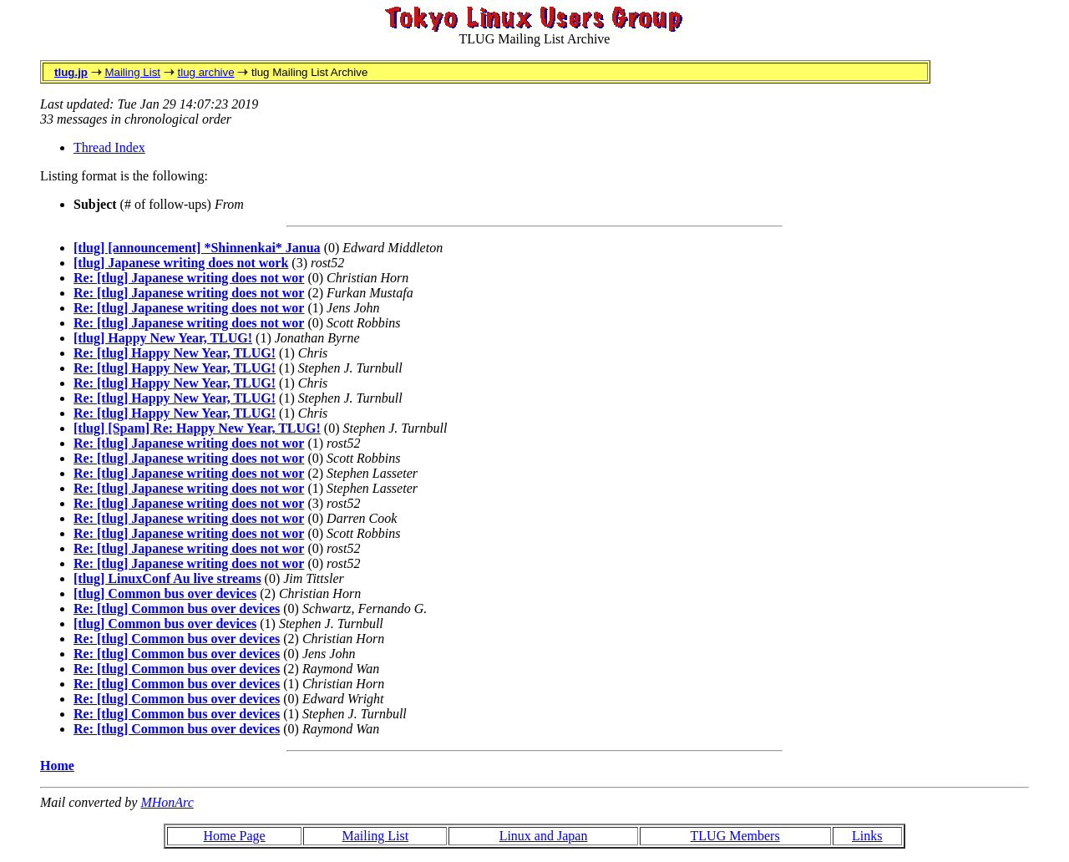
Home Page (234, 836)
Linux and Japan (543, 836)
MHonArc (166, 802)
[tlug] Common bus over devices (164, 593)
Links (867, 836)
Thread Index (109, 147)
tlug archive (205, 72)
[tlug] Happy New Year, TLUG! (162, 338)
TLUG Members (735, 836)
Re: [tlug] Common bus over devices (176, 608)
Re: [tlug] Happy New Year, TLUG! (174, 353)
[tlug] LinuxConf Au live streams (167, 578)
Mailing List (132, 72)
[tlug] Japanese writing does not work (180, 263)
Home (57, 765)
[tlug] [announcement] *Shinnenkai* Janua (197, 248)
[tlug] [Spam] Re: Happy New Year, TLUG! (197, 428)
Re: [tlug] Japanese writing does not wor (188, 278)
